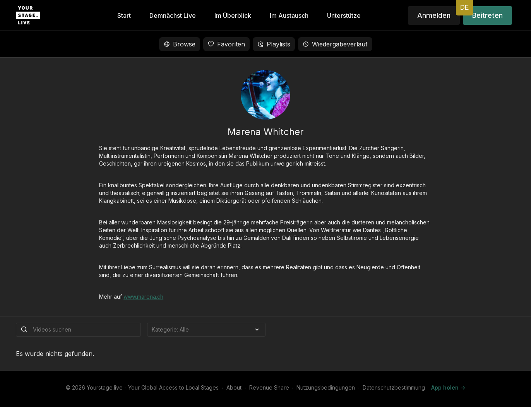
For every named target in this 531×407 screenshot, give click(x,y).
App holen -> (448, 387)
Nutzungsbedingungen (325, 387)
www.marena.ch (143, 296)
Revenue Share (269, 387)
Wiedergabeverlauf (335, 44)
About (234, 387)
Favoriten (226, 44)
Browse (179, 44)
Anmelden (433, 15)
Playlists (273, 44)
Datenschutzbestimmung (394, 387)
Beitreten (487, 15)
